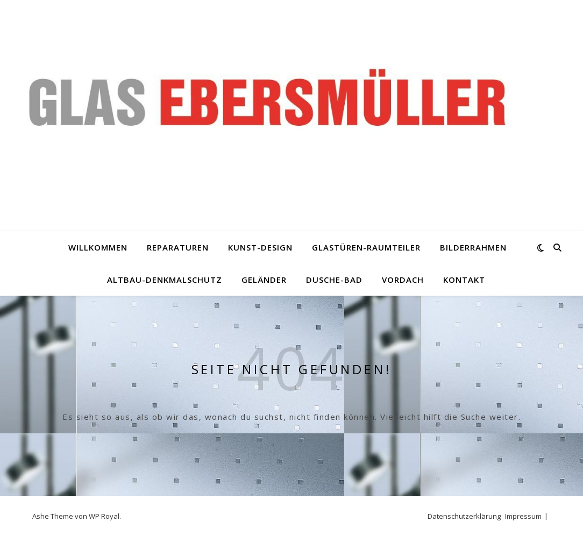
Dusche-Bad (334, 279)
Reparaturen (178, 247)
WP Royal (104, 516)
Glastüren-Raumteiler (366, 247)
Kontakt (464, 279)
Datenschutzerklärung (464, 516)
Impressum (523, 516)
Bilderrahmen (473, 247)
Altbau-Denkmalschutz (164, 279)
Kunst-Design (260, 247)
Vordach (403, 279)
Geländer (264, 279)
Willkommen (97, 247)
